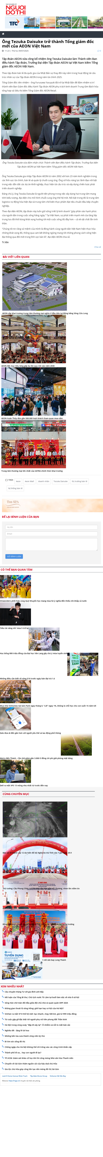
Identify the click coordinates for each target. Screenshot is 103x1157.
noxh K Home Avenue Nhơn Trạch (14, 1076)
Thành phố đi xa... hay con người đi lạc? (23, 1052)
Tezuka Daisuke (61, 481)
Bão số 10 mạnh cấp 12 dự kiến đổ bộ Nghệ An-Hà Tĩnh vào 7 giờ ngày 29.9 (37, 852)
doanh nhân (43, 481)
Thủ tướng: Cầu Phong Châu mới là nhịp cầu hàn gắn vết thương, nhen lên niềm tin (41, 888)
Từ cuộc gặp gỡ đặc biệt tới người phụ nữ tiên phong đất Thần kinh (36, 1019)
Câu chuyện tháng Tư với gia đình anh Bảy (24, 991)
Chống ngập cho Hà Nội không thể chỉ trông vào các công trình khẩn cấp (38, 1047)
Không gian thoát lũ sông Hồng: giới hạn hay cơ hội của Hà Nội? (34, 1008)
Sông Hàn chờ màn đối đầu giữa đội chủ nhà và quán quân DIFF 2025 (36, 1003)
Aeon (18, 481)
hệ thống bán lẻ (15, 488)
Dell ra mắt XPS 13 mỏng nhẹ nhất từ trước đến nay (24, 785)
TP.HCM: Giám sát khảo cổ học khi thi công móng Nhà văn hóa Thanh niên (39, 1058)
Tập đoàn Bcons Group (38, 1076)
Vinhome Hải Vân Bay (58, 1076)
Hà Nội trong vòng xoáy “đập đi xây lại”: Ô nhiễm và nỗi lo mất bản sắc (37, 1025)
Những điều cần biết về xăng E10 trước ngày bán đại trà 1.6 (27, 678)
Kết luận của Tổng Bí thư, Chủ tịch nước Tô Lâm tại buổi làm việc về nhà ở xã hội (42, 997)
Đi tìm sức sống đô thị (15, 1041)
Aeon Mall (29, 481)
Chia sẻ (97, 247)
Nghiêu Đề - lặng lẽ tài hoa (17, 1030)
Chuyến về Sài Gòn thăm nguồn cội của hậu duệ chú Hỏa (31, 1063)
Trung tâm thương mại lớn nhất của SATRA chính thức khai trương (32, 471)
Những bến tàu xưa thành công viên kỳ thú (25, 1036)
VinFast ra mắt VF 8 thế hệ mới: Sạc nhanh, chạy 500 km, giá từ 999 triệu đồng (40, 1014)
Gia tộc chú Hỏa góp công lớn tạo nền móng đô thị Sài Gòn (32, 1069)
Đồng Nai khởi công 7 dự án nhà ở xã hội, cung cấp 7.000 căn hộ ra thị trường (38, 924)
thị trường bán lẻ (79, 481)
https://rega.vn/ (14, 1081)
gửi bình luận (14, 556)
